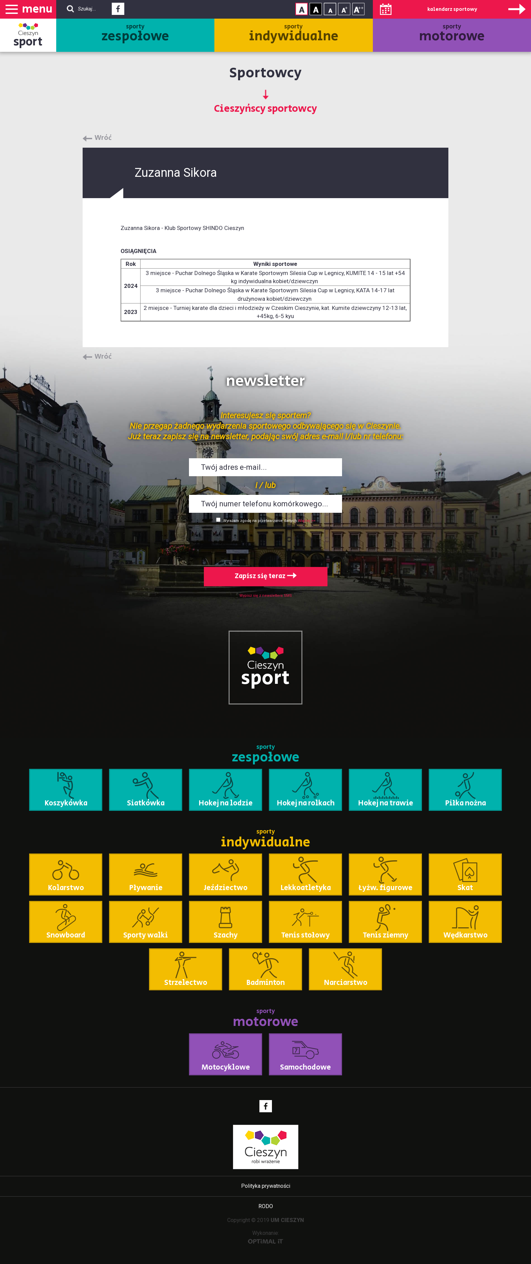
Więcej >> (306, 521)
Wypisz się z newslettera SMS (265, 595)
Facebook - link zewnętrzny (118, 11)
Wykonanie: (265, 1237)
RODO (265, 1206)
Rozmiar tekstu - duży (358, 9)
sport (28, 41)
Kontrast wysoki (316, 9)
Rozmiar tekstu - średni (344, 9)
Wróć (103, 138)
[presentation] (265, 543)
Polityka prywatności (265, 1186)
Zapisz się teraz (266, 576)
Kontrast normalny (301, 9)
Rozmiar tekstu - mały (330, 9)
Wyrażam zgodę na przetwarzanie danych (260, 521)
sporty (135, 34)
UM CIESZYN (287, 1220)
